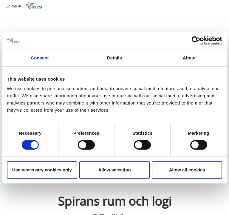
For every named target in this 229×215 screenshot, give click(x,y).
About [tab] (189, 57)
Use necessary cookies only (42, 169)
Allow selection (114, 169)
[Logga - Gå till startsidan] (30, 24)
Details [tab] (114, 57)
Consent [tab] (40, 57)
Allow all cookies (187, 169)
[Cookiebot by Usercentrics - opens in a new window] (196, 40)
